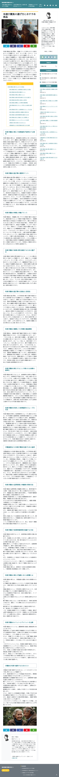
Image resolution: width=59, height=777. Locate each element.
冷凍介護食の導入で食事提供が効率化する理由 (20, 89)
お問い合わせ (40, 5)
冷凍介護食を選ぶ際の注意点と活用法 (18, 100)
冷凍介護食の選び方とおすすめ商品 (7, 5)
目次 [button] (20, 83)
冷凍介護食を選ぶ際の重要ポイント (17, 92)
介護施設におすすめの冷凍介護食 (33, 5)
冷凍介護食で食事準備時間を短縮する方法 (19, 114)
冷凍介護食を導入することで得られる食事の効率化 (20, 106)
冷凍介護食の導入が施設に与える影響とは (19, 117)
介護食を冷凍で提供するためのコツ (17, 122)
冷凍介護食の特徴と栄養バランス (17, 94)
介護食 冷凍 (14, 758)
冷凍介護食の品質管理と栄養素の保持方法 (19, 112)
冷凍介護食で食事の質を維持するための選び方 (20, 97)
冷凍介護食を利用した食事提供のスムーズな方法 (20, 109)
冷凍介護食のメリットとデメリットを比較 (19, 120)
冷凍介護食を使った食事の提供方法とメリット (20, 5)
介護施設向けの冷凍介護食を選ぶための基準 (19, 125)
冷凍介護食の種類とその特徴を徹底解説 (18, 102)
